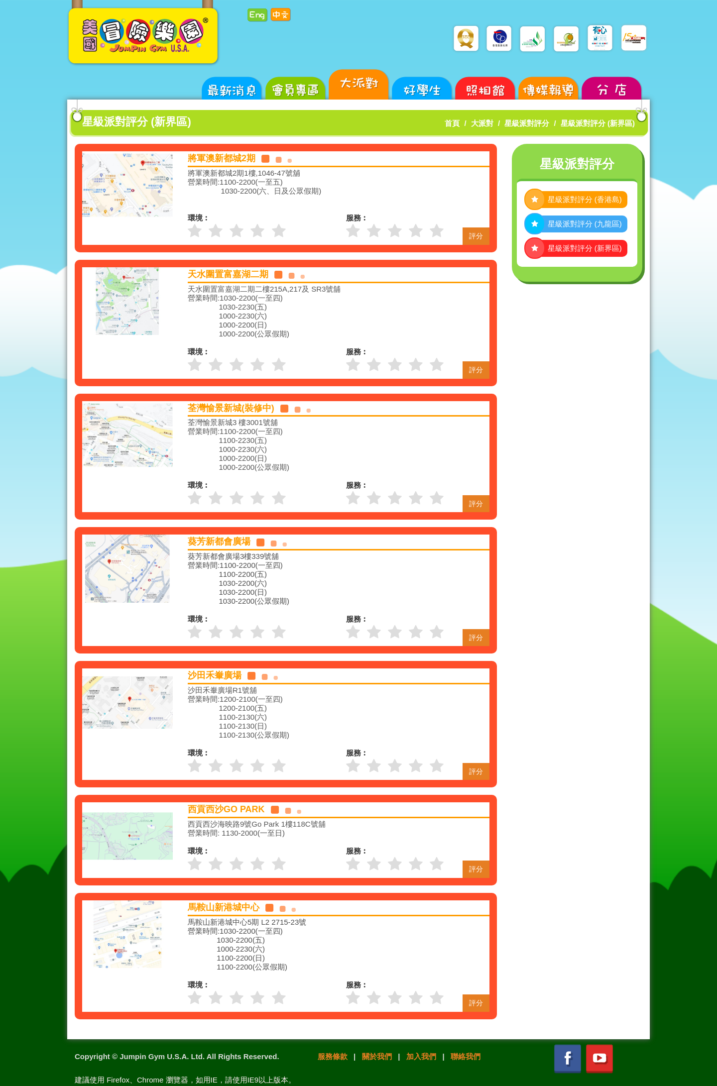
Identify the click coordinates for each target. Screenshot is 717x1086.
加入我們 (421, 1056)
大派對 (482, 123)
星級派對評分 (526, 123)
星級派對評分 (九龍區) (585, 223)
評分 (476, 236)
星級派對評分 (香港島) (585, 199)
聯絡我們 (465, 1056)
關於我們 (377, 1056)
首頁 (452, 123)
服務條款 (333, 1056)
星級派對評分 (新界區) (598, 123)
